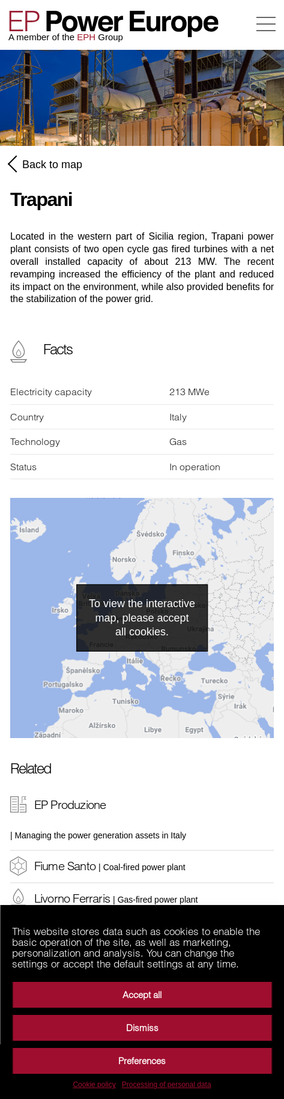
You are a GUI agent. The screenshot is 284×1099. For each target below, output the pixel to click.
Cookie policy (94, 1084)
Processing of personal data (166, 1084)
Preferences (142, 1061)
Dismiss (142, 1028)
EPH (86, 37)
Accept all (142, 995)
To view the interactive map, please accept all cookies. (142, 618)
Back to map (46, 164)
